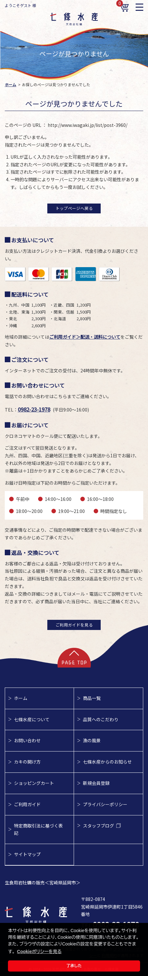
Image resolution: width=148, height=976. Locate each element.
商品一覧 (92, 698)
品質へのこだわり (100, 719)
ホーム (20, 698)
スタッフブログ (102, 825)
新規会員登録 (96, 783)
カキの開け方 (27, 761)
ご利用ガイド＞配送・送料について (84, 337)
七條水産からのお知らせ (107, 761)
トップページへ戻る (74, 208)
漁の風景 (92, 740)
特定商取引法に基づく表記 (38, 829)
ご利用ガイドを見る (74, 625)
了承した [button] (74, 966)
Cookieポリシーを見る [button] (39, 951)
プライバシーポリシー (105, 804)
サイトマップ (27, 854)
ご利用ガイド (27, 804)
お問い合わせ (27, 740)
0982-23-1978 (34, 409)
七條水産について (32, 719)
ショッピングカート (34, 783)
